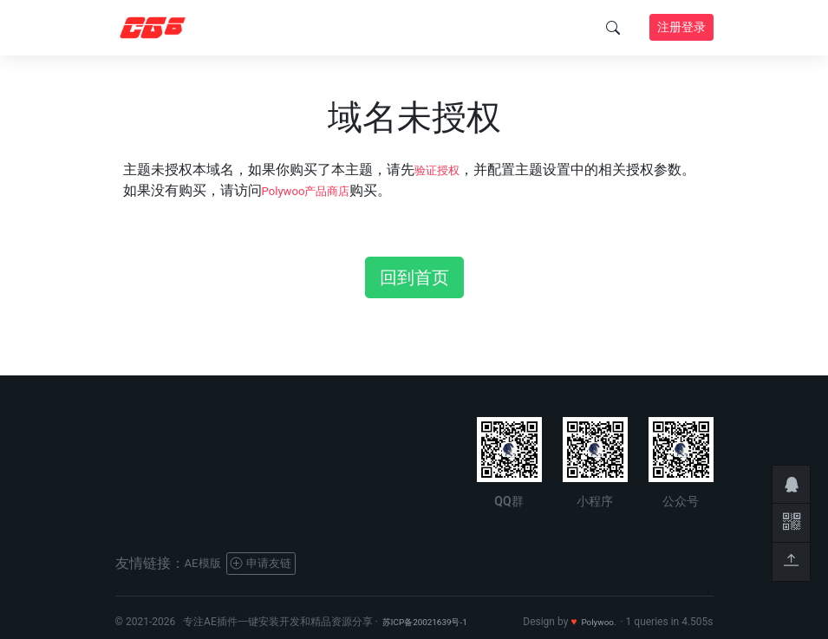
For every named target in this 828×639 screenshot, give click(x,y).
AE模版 (207, 563)
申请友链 (276, 563)
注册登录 (681, 27)
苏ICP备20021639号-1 (434, 622)
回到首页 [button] (414, 277)
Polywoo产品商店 (316, 190)
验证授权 (442, 169)
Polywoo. (595, 622)
